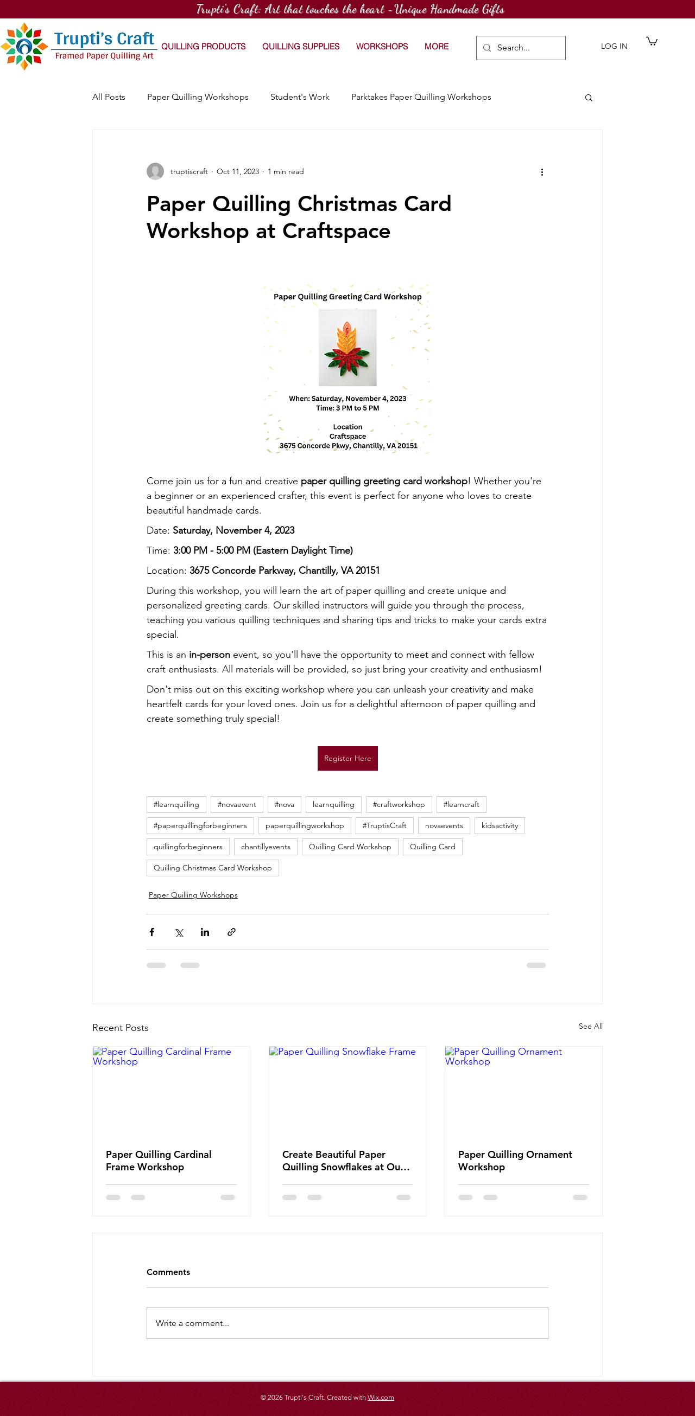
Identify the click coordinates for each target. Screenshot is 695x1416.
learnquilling (334, 804)
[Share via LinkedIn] (205, 932)
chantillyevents (265, 846)
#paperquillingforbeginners (200, 825)
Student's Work (300, 97)
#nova (284, 804)
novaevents (444, 825)
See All (591, 1026)
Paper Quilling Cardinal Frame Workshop (159, 1160)
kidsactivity (500, 825)
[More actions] (541, 171)
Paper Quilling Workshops (198, 97)
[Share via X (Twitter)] (178, 932)
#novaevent (237, 804)
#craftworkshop (399, 804)
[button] (382, 46)
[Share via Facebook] (152, 932)
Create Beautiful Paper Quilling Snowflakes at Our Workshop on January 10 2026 (343, 1160)
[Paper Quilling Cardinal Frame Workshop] (171, 1091)
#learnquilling (176, 804)
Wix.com (381, 1397)
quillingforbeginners (188, 846)
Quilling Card (433, 846)
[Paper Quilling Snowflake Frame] (347, 1091)
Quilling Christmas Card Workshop (213, 868)
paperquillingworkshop (305, 825)
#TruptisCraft (385, 825)
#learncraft (461, 804)
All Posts (108, 97)
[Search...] (519, 48)
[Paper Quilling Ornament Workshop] (523, 1091)
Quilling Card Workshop (350, 846)
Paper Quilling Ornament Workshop (515, 1160)
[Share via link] (231, 932)
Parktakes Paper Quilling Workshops (421, 97)
